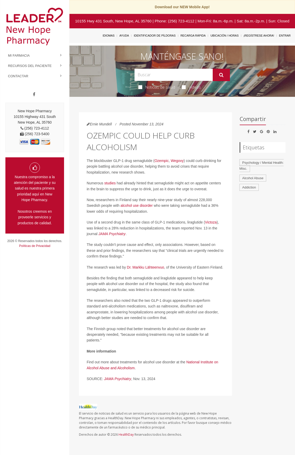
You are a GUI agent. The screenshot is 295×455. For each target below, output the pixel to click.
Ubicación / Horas (224, 35)
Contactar (18, 76)
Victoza (211, 222)
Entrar (285, 35)
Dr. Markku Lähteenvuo (145, 267)
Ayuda (124, 35)
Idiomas (108, 35)
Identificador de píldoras (155, 35)
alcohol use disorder (136, 205)
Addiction (249, 187)
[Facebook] (34, 94)
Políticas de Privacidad (34, 246)
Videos (191, 87)
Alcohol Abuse (252, 178)
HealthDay (126, 434)
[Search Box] (174, 75)
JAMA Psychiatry (112, 234)
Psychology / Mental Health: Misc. (261, 165)
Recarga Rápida (193, 35)
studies (109, 183)
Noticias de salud (156, 87)
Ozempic (162, 161)
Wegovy (177, 161)
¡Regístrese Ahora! (259, 35)
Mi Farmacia (19, 55)
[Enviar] (221, 75)
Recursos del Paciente (30, 66)
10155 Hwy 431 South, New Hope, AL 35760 (113, 21)
